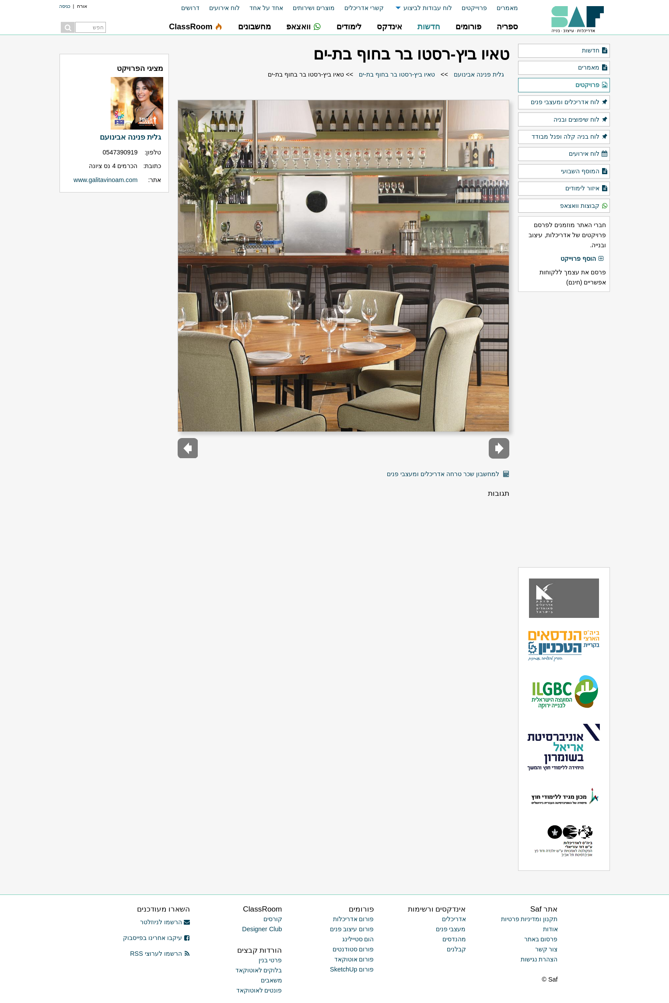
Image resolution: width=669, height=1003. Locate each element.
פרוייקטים (474, 7)
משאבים (271, 980)
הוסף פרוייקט (582, 259)
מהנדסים (454, 939)
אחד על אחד (266, 7)
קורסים (272, 918)
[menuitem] (502, 8)
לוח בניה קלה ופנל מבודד (570, 137)
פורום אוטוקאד (354, 959)
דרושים (190, 7)
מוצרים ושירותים (314, 7)
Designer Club (262, 929)
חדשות (595, 51)
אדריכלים (454, 918)
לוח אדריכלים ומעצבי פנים (569, 102)
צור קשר (546, 949)
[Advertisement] (564, 429)
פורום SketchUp (352, 969)
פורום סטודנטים (353, 949)
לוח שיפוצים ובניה (580, 120)
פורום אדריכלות (353, 918)
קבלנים (456, 949)
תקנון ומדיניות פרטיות (529, 918)
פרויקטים (591, 85)
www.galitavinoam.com (105, 179)
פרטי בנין (270, 960)
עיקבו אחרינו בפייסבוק (156, 938)
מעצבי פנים (451, 929)
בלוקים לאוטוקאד (258, 970)
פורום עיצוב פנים (352, 929)
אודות (550, 929)
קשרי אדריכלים (364, 7)
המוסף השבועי (584, 171)
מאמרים (507, 7)
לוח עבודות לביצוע (427, 7)
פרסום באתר (541, 939)
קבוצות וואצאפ (584, 206)
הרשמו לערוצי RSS (160, 953)
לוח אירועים (224, 7)
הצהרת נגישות (539, 959)
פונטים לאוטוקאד (259, 990)
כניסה (64, 6)
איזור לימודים (586, 188)
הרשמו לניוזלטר (165, 922)
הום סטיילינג (358, 939)
